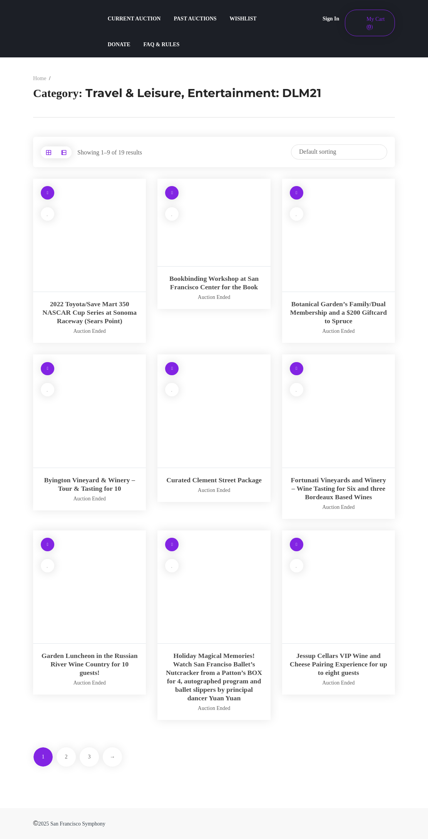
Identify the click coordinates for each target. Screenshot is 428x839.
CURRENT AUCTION (134, 19)
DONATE (119, 44)
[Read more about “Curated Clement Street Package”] (172, 369)
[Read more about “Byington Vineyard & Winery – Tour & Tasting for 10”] (47, 369)
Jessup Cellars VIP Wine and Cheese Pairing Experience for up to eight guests (338, 664)
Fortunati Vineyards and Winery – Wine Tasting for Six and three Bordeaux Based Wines (338, 488)
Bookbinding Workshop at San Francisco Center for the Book (214, 283)
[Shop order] (339, 151)
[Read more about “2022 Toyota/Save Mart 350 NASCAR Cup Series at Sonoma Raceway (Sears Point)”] (47, 193)
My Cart (375, 23)
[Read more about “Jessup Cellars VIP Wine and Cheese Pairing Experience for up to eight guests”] (296, 545)
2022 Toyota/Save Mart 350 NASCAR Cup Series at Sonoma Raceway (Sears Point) (89, 312)
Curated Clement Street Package (214, 480)
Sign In (331, 19)
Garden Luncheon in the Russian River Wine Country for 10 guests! (90, 664)
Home (39, 78)
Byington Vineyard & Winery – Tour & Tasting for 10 (89, 484)
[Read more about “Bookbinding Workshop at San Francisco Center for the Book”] (172, 193)
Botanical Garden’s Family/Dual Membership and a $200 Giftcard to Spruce (338, 312)
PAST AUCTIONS (195, 19)
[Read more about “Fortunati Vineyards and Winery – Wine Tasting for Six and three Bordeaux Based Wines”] (296, 369)
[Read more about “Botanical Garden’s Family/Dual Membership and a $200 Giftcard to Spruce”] (296, 193)
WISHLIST (243, 19)
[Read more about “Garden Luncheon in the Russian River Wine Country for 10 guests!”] (47, 545)
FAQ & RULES (162, 44)
